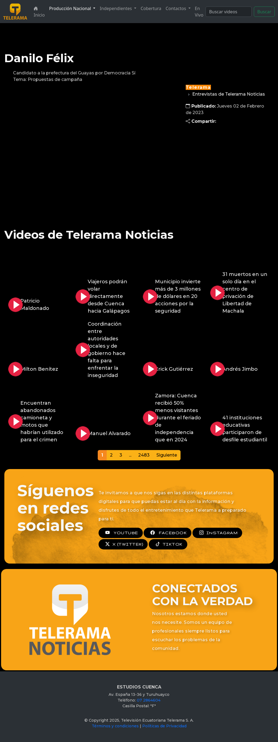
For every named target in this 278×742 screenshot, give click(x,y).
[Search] (229, 12)
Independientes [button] (116, 8)
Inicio (39, 11)
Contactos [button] (176, 8)
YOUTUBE (120, 533)
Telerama (198, 87)
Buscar (264, 12)
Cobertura (151, 8)
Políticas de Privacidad (164, 726)
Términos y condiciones (115, 726)
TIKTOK (168, 544)
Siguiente (166, 455)
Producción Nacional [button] (70, 8)
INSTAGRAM (217, 533)
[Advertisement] (226, 168)
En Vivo (199, 11)
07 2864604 (148, 700)
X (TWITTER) (123, 544)
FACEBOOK (167, 533)
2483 (144, 455)
